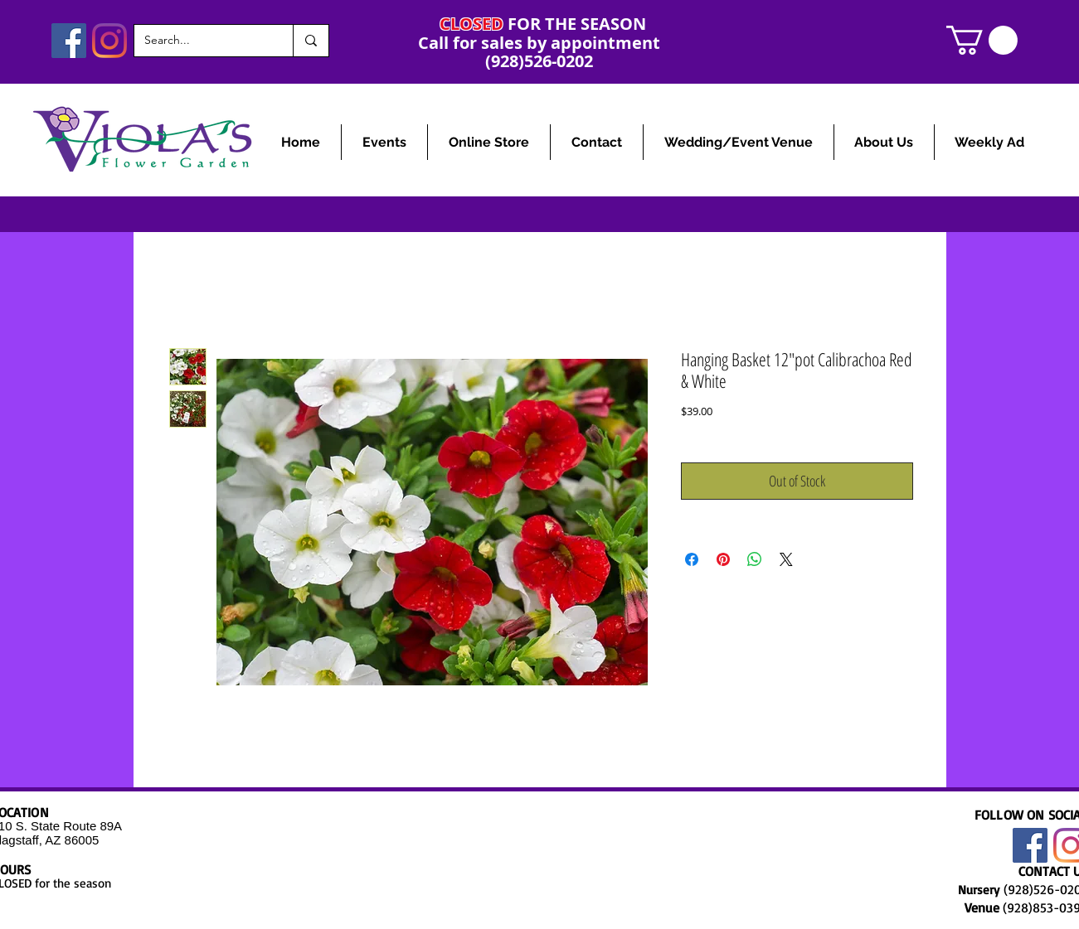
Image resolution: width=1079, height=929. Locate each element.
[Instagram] (109, 40)
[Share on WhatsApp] (755, 559)
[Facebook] (68, 40)
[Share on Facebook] (692, 559)
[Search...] (201, 40)
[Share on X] (786, 559)
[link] (982, 40)
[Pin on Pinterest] (723, 559)
